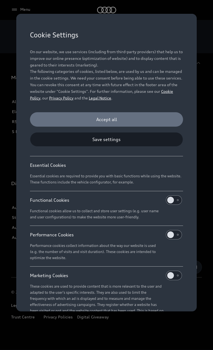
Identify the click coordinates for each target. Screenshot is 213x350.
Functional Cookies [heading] (106, 200)
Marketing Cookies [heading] (106, 275)
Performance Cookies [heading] (106, 234)
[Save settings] (106, 139)
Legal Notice (100, 98)
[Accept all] (106, 119)
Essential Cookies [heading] (48, 165)
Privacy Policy (61, 98)
